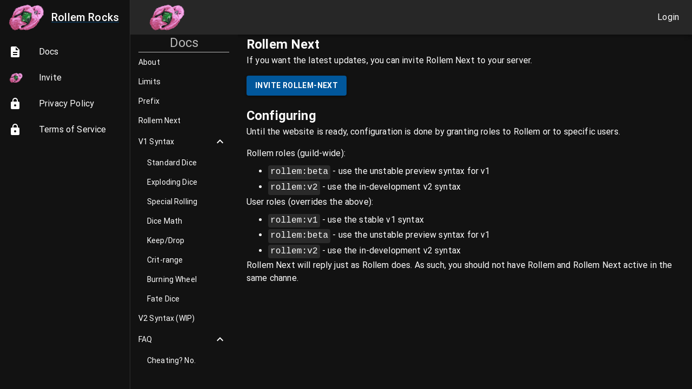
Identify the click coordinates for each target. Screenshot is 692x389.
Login (668, 17)
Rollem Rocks (62, 17)
